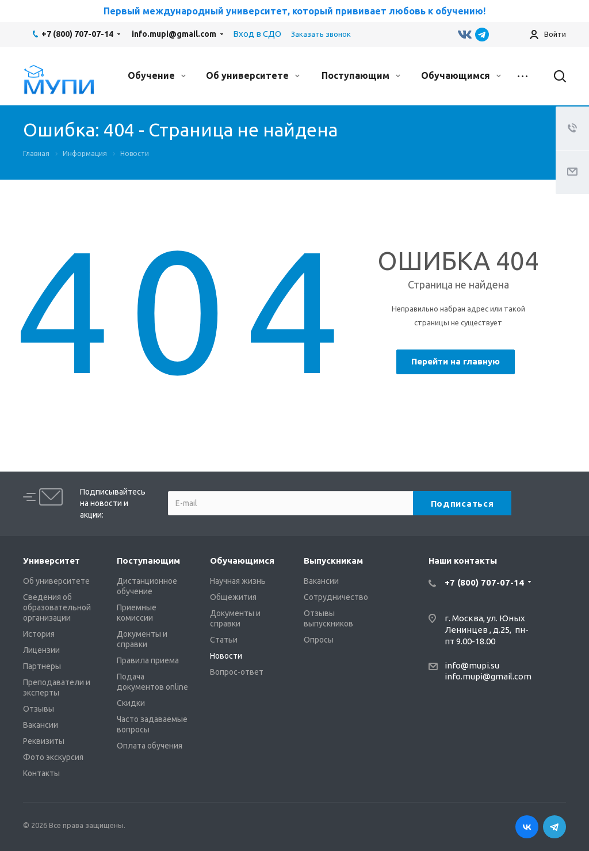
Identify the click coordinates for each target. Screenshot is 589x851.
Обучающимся (461, 75)
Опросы (319, 639)
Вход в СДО (257, 34)
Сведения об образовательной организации (57, 607)
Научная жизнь (238, 581)
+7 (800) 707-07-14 (77, 34)
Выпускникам (333, 560)
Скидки (131, 703)
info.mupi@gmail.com (174, 34)
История (39, 634)
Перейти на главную (455, 361)
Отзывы (38, 708)
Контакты (41, 773)
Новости (226, 655)
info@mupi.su (472, 665)
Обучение (157, 75)
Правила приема (148, 660)
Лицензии (41, 650)
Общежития (233, 597)
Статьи (224, 639)
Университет (51, 560)
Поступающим (361, 75)
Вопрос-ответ (236, 672)
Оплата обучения (149, 745)
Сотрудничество (336, 597)
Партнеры (42, 666)
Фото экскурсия (53, 757)
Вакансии (40, 725)
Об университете (253, 75)
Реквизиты (43, 741)
